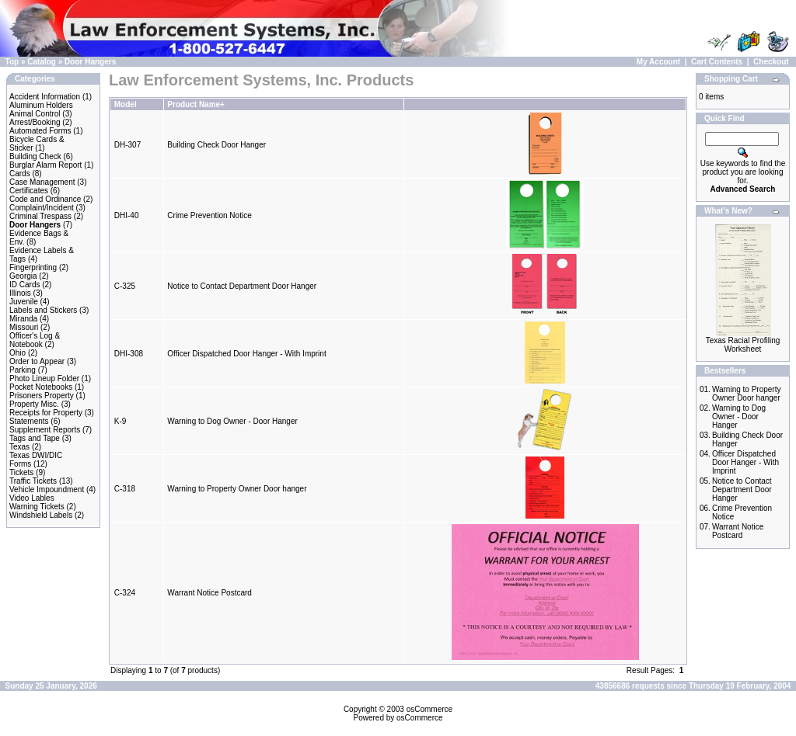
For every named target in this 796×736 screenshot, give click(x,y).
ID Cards (24, 284)
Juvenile (23, 301)
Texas (19, 447)
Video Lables (31, 498)
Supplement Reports (44, 429)
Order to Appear (37, 361)
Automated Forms (40, 131)
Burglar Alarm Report (45, 165)
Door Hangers (90, 61)
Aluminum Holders (41, 105)
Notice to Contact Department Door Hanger (241, 286)
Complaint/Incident (41, 207)
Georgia (23, 276)
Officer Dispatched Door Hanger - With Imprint (246, 353)
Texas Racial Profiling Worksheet (743, 344)
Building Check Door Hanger (216, 145)
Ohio (17, 353)
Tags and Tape (34, 438)
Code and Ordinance (45, 199)
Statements (29, 421)
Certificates (28, 190)
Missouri (23, 327)
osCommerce (429, 709)
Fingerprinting (33, 267)
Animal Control (35, 113)
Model (125, 104)
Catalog (41, 61)
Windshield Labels (40, 515)
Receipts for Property (45, 412)
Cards (19, 173)
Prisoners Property (41, 395)
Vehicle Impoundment (46, 489)
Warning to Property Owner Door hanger (236, 488)
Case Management (42, 182)
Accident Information (44, 96)
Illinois (20, 293)
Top (12, 61)
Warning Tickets (37, 506)
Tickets (21, 472)
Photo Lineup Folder (44, 378)
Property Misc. (34, 404)
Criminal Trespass (40, 216)
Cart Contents (716, 61)
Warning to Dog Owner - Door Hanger (232, 421)
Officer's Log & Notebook (34, 340)
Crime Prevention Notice (209, 215)
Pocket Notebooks (40, 387)
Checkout (771, 61)
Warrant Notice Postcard (209, 592)
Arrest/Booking (35, 122)
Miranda (23, 318)
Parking (22, 370)
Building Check (35, 156)
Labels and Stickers (43, 310)
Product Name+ (196, 104)
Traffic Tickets (33, 481)
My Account (658, 61)
